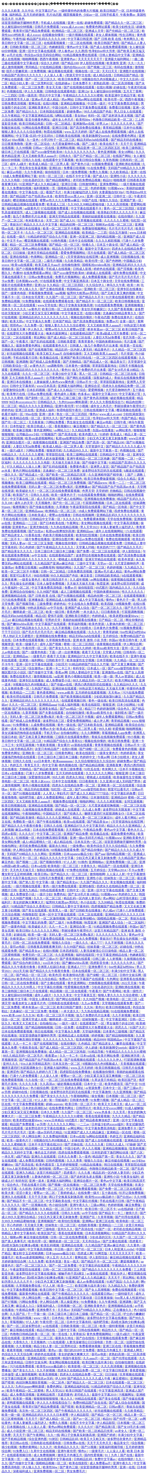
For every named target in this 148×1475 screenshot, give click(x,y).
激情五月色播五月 (109, 1350)
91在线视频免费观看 (125, 1011)
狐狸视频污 (20, 507)
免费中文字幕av (105, 1459)
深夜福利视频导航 (111, 1447)
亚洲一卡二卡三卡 (58, 668)
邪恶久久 (121, 1027)
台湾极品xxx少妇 (28, 434)
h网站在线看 (64, 115)
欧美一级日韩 (55, 611)
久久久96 (28, 1015)
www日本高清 (46, 386)
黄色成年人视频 (65, 394)
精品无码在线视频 (37, 789)
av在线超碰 (126, 1209)
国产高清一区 (96, 442)
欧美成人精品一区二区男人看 (49, 164)
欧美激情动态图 (74, 975)
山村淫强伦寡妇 (127, 898)
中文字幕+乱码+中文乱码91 (35, 135)
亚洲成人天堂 (94, 30)
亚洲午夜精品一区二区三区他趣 (89, 458)
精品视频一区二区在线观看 (69, 991)
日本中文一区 (93, 1084)
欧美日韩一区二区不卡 (81, 1104)
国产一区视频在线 (35, 1205)
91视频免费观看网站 (51, 478)
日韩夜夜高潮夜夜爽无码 (44, 946)
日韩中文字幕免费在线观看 (89, 107)
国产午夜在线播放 (49, 821)
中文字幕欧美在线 (58, 1201)
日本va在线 (38, 866)
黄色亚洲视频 (107, 152)
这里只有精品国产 (47, 749)
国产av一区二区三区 (87, 1418)
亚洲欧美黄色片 (39, 107)
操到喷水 (121, 712)
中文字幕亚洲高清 (76, 281)
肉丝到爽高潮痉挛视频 (52, 837)
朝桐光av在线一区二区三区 (114, 224)
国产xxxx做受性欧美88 (47, 152)
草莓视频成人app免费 (117, 733)
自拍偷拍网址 (70, 733)
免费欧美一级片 (24, 821)
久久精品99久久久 (76, 450)
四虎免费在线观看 (127, 511)
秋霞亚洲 (103, 583)
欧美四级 (107, 603)
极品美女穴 (118, 361)
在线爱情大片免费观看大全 (26, 333)
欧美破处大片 (25, 490)
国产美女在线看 (110, 1398)
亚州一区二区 (131, 648)
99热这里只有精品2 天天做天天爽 (102, 688)
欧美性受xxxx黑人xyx (70, 196)
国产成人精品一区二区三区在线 (69, 337)
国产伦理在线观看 (127, 1217)
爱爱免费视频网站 (73, 252)
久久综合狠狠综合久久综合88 (95, 761)
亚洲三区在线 (24, 410)
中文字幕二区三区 (22, 478)
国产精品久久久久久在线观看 (39, 1213)
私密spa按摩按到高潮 (70, 438)
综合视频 (137, 1443)
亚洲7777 (57, 1088)
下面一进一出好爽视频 (65, 652)
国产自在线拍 (85, 1338)
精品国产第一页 (103, 1156)
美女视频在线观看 (122, 882)
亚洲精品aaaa (34, 511)
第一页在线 (60, 1334)
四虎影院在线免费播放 (75, 1071)
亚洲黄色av (69, 59)
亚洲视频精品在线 (14, 595)
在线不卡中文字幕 (78, 176)
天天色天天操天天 (22, 870)
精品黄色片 (102, 349)
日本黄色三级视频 (115, 1031)
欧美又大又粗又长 (25, 1023)
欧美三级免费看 (72, 769)
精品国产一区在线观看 (114, 866)
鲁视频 (54, 1011)
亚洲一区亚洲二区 (99, 196)
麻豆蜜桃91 (121, 1378)
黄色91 (66, 369)
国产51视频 (89, 1447)
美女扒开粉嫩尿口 (94, 309)
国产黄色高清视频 (96, 398)
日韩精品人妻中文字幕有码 (71, 906)
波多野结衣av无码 (41, 1378)
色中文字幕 (49, 765)
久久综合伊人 (95, 285)
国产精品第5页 (105, 1427)
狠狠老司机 (54, 450)
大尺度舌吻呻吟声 (118, 390)
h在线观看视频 (132, 575)
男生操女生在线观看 (81, 422)
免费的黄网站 (28, 1447)
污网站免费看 (55, 422)
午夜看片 (22, 341)
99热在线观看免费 (52, 890)
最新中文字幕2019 (97, 248)
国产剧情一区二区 (38, 398)
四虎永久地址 (75, 777)
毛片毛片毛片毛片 (121, 228)
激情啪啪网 (97, 874)
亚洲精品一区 (54, 256)
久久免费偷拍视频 (19, 188)
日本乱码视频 (36, 390)
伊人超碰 (91, 1047)
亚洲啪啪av (97, 862)
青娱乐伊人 (118, 1273)
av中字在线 (55, 607)
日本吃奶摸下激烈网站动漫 (110, 1152)
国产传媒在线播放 (42, 507)
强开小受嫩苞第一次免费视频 (26, 71)
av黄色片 (34, 309)
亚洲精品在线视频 (68, 232)
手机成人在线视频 (53, 22)
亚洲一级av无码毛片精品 (87, 837)
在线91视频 (104, 87)
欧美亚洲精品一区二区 (92, 1406)
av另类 (6, 1092)
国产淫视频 (125, 269)
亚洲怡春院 (87, 886)
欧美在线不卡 (109, 143)
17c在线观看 (133, 531)
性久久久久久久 (133, 591)
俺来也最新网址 (57, 333)
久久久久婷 (131, 1281)
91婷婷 (104, 434)
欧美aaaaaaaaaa (63, 761)
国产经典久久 (73, 813)
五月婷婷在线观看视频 (91, 692)
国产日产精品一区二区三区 (92, 156)
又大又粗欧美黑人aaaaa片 (40, 156)
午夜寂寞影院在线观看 (85, 507)
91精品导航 (96, 1051)
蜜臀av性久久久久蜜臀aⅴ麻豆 (60, 200)
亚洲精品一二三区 (25, 523)
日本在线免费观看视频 (115, 535)
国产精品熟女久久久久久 (33, 628)
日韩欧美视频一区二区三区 (29, 47)
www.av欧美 (65, 692)
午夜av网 (104, 757)
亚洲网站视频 (66, 147)
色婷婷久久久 (128, 894)
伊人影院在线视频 (92, 63)
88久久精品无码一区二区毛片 (93, 680)
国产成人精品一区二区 (55, 1418)
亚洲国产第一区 (131, 200)
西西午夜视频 (49, 59)
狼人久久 (67, 1398)
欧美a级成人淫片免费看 (113, 333)
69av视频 (18, 139)
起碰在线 (119, 87)
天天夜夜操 (36, 422)
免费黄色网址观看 (98, 26)
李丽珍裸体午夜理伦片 (130, 406)
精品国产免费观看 (22, 1124)
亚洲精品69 (118, 797)
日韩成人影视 (82, 269)
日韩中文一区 (123, 196)
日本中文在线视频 (81, 240)
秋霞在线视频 (53, 131)
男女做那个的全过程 (120, 1023)
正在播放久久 (122, 1309)
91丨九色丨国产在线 (119, 1455)
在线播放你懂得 (53, 35)
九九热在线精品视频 (64, 527)
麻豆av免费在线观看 (90, 539)
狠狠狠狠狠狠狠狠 (46, 1398)
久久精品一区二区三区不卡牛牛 (62, 1209)
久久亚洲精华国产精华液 (105, 474)
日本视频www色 (27, 281)
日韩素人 (76, 345)
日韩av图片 (117, 1406)
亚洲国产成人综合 (77, 607)
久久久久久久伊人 (123, 123)
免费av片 (112, 321)
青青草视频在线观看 (109, 745)
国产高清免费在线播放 (85, 127)
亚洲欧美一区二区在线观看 (116, 785)
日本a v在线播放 (13, 773)
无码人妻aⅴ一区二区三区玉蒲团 (32, 543)
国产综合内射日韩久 (27, 963)
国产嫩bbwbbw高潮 (20, 624)
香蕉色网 (73, 611)
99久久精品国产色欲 (98, 111)
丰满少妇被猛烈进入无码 (81, 192)
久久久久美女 (63, 995)
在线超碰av (63, 83)
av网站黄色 (124, 430)
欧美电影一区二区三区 (63, 866)
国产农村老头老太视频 (118, 115)
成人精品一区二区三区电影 (68, 1051)
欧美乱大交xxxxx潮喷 (108, 1108)
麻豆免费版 (133, 1205)
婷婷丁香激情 (75, 878)
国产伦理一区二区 (126, 1418)
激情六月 (132, 1213)
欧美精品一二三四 (95, 232)
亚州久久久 (50, 418)
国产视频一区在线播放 (64, 1184)
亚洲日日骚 (60, 127)
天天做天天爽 (34, 1225)
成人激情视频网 (13, 67)
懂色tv (93, 414)
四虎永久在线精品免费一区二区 (123, 386)
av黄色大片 (38, 365)
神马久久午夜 (116, 285)
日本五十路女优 (108, 244)
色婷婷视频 (98, 188)
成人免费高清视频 (32, 1160)
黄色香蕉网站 (46, 692)
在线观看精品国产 (82, 333)
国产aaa (100, 854)
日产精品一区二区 (111, 620)
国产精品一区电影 (115, 507)
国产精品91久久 (27, 111)
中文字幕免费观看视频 (29, 1104)
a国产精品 (23, 1156)
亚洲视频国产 (47, 1221)
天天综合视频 (11, 914)
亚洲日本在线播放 (28, 228)
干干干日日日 (11, 632)
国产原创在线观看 (25, 708)
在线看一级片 (16, 236)
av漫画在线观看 (82, 745)
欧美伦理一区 (114, 99)
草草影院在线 (55, 454)
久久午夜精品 (11, 115)
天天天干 (114, 1277)
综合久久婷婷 (50, 63)
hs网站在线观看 (97, 1136)
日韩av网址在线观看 (89, 99)
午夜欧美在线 (28, 1047)
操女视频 (97, 1096)
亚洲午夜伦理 (64, 406)
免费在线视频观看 (118, 539)
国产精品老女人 (13, 535)
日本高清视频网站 (98, 1233)
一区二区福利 (135, 922)
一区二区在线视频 (80, 43)
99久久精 (105, 728)
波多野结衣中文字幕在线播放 (45, 1128)
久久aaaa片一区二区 (97, 1358)
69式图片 (102, 587)
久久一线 (53, 1435)
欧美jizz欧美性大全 (106, 648)
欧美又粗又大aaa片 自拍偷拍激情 (58, 264)
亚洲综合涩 (93, 386)
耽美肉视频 (84, 1039)
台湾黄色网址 (55, 377)
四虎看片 (70, 1172)
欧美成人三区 (56, 204)
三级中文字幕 (86, 563)
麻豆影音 (86, 575)
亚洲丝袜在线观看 (64, 688)
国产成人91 (101, 176)
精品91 (107, 180)
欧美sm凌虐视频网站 (39, 438)
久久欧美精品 (119, 172)
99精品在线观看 (35, 1350)
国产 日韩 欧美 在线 (108, 39)
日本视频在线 (16, 1427)
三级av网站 (98, 1205)
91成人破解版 (134, 1108)
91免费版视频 (31, 301)
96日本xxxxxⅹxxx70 (22, 402)
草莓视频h (17, 1322)
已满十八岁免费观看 (40, 773)
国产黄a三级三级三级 (67, 398)
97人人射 (70, 862)
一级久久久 (10, 474)
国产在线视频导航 (41, 349)
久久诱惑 (81, 51)
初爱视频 (118, 728)
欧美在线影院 (91, 704)
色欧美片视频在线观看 (58, 535)
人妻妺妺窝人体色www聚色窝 (54, 381)
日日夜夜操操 (104, 1297)
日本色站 (58, 1318)
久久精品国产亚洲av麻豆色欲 (54, 563)
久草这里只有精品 (104, 1080)
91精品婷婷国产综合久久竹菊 (47, 236)
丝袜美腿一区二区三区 (103, 946)
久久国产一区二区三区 (61, 297)
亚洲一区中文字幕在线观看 (38, 51)
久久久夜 (84, 1172)
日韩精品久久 (47, 402)
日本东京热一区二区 (88, 841)
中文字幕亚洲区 (117, 1019)
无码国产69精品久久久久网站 (27, 854)
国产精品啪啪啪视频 (39, 1027)
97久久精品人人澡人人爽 (24, 466)
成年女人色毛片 (63, 119)
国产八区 (137, 1152)
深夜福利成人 (103, 377)
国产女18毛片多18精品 (124, 369)
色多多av (84, 394)
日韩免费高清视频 (14, 103)
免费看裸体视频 (94, 519)
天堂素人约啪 (85, 547)
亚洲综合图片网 (63, 539)
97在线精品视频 (51, 67)
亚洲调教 (22, 361)
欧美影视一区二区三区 (84, 1366)
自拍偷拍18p (48, 1023)
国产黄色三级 (69, 1467)
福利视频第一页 (45, 188)
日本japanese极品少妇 (78, 854)
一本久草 (8, 1156)
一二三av (83, 1124)
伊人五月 (52, 1257)
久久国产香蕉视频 (120, 309)
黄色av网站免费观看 (62, 1427)
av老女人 (121, 1431)
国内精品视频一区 (109, 236)
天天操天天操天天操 (66, 462)
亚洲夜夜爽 (10, 579)
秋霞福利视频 (22, 1318)
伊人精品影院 (80, 1414)
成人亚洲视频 (110, 256)
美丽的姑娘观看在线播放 (99, 216)
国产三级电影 (46, 1229)
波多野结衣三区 (54, 720)
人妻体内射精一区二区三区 (125, 624)
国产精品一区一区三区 (65, 244)
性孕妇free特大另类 (102, 51)
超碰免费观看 (94, 22)
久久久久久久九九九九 (80, 152)
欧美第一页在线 (131, 345)
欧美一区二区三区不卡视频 (62, 228)
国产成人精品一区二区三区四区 (62, 1047)
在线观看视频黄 (55, 43)
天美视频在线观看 (133, 1063)
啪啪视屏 (119, 180)
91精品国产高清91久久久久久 (22, 75)
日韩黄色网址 (64, 753)
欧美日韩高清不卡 (55, 579)
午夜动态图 (102, 317)
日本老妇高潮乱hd (35, 1108)
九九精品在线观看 (22, 1229)
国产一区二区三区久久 (41, 79)
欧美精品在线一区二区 (25, 418)
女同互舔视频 (25, 745)
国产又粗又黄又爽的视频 (118, 293)
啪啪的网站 (116, 494)
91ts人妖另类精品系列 (18, 749)
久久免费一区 (34, 325)
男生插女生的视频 (22, 583)
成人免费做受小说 (58, 680)
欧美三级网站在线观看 (82, 454)
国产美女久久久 (60, 648)
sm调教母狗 (55, 365)
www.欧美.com (11, 1015)
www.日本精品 (54, 1120)
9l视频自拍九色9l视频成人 (100, 79)
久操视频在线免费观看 (38, 809)
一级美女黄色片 (30, 579)
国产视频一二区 (123, 458)
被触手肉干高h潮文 (71, 1273)
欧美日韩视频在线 (127, 301)
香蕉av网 (61, 672)
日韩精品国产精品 (126, 75)
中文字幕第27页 (130, 394)
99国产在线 (90, 200)
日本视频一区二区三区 (121, 1096)
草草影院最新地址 (105, 365)
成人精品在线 (102, 75)
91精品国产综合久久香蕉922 (63, 741)
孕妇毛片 (63, 793)
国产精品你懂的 (92, 850)
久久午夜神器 (34, 172)
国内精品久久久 (120, 587)
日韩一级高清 (28, 95)
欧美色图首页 (114, 1084)
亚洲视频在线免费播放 (100, 499)
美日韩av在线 (19, 1443)
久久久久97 (27, 833)
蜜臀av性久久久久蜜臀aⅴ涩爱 (65, 329)
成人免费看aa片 (101, 1463)
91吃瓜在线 (92, 769)
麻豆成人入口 (25, 1305)
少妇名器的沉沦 (33, 180)
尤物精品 (116, 490)
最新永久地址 (58, 845)
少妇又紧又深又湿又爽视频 (41, 313)
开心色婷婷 (27, 547)
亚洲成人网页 (133, 1350)
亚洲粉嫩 (136, 1378)
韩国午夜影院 (72, 1358)
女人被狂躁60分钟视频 (17, 26)
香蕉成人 (116, 434)
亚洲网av (88, 1221)
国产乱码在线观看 (43, 341)
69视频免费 (123, 603)
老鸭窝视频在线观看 (21, 1402)
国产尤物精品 (72, 361)
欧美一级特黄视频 (112, 1326)
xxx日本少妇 (52, 963)
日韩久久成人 (115, 1144)
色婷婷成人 (100, 616)
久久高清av (48, 1084)
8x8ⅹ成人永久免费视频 (82, 938)
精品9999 (99, 1039)
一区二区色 (57, 1382)
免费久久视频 (98, 172)
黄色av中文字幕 (115, 829)
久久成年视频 (79, 579)
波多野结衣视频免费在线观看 (96, 555)
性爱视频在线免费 (77, 987)
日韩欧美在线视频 (68, 135)
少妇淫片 (61, 664)
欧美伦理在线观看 (19, 696)
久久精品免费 (81, 430)
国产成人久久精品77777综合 (67, 390)
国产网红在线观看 (79, 377)
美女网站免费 (11, 841)
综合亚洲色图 (38, 1439)
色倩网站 (37, 256)
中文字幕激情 (136, 874)
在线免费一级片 (89, 1192)
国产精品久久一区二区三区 (124, 22)
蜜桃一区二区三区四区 (79, 644)
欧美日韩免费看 (69, 79)
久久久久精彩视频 (108, 240)
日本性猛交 (18, 426)
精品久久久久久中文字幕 (41, 224)
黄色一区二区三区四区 (119, 208)
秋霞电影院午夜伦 (69, 410)
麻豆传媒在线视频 (117, 1160)
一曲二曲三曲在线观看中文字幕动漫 (68, 1297)
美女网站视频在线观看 (97, 523)
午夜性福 (19, 39)
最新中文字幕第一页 (104, 450)
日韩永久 (65, 156)
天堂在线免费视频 (127, 281)
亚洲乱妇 (55, 168)
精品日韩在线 (46, 1330)
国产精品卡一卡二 (111, 1213)
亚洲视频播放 (134, 305)
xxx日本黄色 (42, 761)
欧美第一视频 (22, 1398)
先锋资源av (18, 938)
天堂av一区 (105, 563)
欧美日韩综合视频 (88, 160)
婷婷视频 (97, 1035)
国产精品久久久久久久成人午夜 (89, 1378)
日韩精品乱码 (69, 1439)
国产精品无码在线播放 (126, 139)
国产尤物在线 (74, 1144)
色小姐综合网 (40, 1088)
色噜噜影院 (30, 914)
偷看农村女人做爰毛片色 (29, 1003)
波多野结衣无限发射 (117, 809)
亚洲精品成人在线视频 (61, 599)
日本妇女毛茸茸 (33, 297)
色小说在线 (88, 902)
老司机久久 (82, 1394)
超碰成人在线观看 (99, 273)
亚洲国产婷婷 (106, 1435)
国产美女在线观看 (35, 910)
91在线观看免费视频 (109, 305)
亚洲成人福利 (45, 410)
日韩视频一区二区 (70, 1305)
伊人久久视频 (34, 91)
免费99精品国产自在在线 (90, 1402)
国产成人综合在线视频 (124, 1402)
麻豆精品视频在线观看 (28, 620)
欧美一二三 (117, 482)
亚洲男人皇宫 (100, 466)
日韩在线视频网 (84, 515)
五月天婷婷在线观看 (70, 773)
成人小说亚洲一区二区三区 (26, 1431)
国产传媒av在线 (62, 684)
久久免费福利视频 (55, 1136)
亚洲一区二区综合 (38, 143)
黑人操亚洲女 (70, 1301)
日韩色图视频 (55, 1160)
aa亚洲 (58, 676)
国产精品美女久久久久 (17, 551)
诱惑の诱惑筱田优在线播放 (93, 684)
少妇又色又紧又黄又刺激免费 (107, 438)
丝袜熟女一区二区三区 (120, 878)
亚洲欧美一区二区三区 (100, 289)
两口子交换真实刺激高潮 (76, 305)
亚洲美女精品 (48, 708)
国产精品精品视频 (92, 765)
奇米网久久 (131, 39)
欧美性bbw (83, 119)
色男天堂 (88, 490)
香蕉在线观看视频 (98, 1116)
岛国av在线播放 (103, 430)
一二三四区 (9, 95)
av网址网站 (75, 1128)
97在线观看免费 (51, 281)
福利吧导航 (27, 797)
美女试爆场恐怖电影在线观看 (22, 733)
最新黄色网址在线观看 (35, 1293)
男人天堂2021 (89, 527)
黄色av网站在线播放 (36, 248)
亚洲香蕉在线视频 (132, 979)
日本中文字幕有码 (79, 1322)
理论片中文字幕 (50, 95)
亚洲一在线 (75, 22)
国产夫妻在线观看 (51, 712)
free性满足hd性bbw (133, 632)
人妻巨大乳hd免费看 (107, 337)
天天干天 (126, 143)
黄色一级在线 (98, 700)
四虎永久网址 (74, 1088)
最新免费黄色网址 (28, 345)
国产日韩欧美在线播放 (85, 910)
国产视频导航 (25, 603)
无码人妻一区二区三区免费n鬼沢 (51, 486)
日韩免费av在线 (74, 1443)
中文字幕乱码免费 (123, 793)
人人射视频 (114, 958)
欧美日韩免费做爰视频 (100, 478)
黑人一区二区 (88, 373)
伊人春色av (65, 51)
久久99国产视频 (48, 591)
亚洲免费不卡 (98, 967)
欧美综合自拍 (135, 724)
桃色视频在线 (68, 765)
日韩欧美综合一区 (15, 365)
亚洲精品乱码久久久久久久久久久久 (44, 317)
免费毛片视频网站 (68, 277)
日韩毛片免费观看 (47, 26)
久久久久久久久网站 (100, 773)
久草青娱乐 (77, 1334)
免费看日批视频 (120, 107)
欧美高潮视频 (48, 1374)
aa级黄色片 (31, 208)
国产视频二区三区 (100, 67)
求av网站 (67, 99)
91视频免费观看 (103, 164)
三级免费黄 (44, 603)
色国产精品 (129, 418)
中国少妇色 (60, 107)
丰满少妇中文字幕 (64, 373)
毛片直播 (130, 341)
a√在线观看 (51, 1326)
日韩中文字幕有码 (22, 386)
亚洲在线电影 (19, 256)
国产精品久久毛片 (130, 547)
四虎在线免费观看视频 (74, 1152)
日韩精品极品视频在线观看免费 (23, 204)
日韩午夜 (120, 422)
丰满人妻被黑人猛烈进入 (117, 527)
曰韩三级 (98, 958)
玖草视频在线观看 (90, 220)
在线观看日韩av (102, 1293)
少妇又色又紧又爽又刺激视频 (54, 1281)
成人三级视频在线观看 (41, 212)
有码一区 (94, 115)
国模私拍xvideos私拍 (96, 264)
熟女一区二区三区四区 (72, 414)
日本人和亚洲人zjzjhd (120, 1249)
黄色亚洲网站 (43, 430)
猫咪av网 (16, 1237)
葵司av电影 (18, 946)
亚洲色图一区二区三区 (38, 1338)
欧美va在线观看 (22, 264)
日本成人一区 (96, 668)
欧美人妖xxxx (41, 781)
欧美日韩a (41, 874)
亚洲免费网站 (109, 184)
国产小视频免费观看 (30, 269)
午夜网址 (73, 523)
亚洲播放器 (36, 599)
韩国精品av (75, 289)
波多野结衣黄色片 (120, 1439)
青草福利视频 (77, 624)
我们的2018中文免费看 (80, 1350)
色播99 (17, 273)
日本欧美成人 (38, 515)
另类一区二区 (11, 648)
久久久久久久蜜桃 (117, 220)
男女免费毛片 (76, 1471)
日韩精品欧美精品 (107, 575)
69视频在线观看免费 (65, 850)
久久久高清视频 (118, 204)
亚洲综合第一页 (81, 926)
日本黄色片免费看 (106, 628)
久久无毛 (119, 1112)
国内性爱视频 (93, 1455)
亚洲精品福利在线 (77, 1386)
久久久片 (94, 632)
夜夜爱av (51, 1055)
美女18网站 (126, 152)
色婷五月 (16, 765)
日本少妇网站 (126, 704)
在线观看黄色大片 (55, 345)
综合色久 (123, 708)
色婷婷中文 (88, 757)
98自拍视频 (41, 575)
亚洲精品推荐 (46, 1394)
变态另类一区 (132, 337)
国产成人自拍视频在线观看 (77, 212)
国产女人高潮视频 (98, 1289)
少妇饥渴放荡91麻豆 (107, 696)
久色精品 (84, 1043)
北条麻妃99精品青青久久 (120, 313)
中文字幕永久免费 (38, 321)
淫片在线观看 (97, 252)
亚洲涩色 (13, 1071)
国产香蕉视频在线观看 (75, 958)
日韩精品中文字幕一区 (115, 454)
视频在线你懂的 (82, 317)
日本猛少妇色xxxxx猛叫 (107, 1124)
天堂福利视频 (91, 1031)
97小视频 (82, 406)
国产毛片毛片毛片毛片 (124, 277)
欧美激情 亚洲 (117, 63)
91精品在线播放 (91, 1164)
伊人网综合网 (133, 644)
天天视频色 (75, 478)
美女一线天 (72, 1261)
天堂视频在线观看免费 (117, 1003)
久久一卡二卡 (58, 926)
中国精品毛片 (52, 813)
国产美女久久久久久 (55, 1096)
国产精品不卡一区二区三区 (95, 301)
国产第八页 (26, 882)
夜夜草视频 (15, 1350)
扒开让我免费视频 (132, 1192)
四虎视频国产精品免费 (107, 906)
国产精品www (98, 482)
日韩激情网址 (88, 184)
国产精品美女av (98, 821)
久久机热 (25, 1188)
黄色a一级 (55, 1350)
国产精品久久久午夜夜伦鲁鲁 (22, 825)
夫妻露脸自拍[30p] (112, 192)
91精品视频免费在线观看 (80, 55)
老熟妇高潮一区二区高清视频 (113, 83)
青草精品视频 (112, 127)
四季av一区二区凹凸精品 (70, 1168)
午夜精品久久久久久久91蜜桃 (83, 95)
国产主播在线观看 (52, 289)
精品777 (90, 708)
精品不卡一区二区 (25, 858)
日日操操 (19, 252)
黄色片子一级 (126, 599)
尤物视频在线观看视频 (104, 983)
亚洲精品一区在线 (119, 1132)
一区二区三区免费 (32, 87)
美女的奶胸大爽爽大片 (29, 902)
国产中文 (131, 1084)
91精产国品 (114, 1281)
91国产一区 (104, 1229)
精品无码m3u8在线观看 (93, 139)
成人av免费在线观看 (91, 1281)
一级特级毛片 (124, 1293)
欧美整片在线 (16, 394)
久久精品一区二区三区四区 (65, 285)
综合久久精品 (126, 478)
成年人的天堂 (24, 503)
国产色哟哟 (114, 260)
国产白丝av (36, 531)
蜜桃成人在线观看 (71, 559)
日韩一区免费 (64, 1027)
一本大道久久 (90, 611)
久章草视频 (30, 712)
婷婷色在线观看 (104, 269)
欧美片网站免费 (126, 680)
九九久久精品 (121, 1116)
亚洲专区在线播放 (129, 289)
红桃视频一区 (25, 837)
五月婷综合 (111, 636)
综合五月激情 (118, 232)
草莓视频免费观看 (41, 293)
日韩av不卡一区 (87, 381)
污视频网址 (127, 1394)
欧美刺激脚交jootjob (96, 135)
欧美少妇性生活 (124, 26)
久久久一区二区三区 (39, 232)
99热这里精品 (36, 607)
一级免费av (78, 845)
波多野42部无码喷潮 (125, 583)
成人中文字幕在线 (91, 599)
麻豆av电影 (15, 172)
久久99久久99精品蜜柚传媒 (86, 204)
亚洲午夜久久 (79, 1205)
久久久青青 (75, 1160)
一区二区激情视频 (53, 918)
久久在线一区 (35, 1080)
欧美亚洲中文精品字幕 (121, 95)
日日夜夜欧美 (110, 611)
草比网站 (40, 337)
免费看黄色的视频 (125, 749)
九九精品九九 (134, 567)
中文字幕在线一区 (32, 192)
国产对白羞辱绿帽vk (81, 918)
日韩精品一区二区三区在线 (118, 373)
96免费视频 (75, 922)
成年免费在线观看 (126, 273)
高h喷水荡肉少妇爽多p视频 (20, 1245)
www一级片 (42, 1318)
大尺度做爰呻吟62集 (66, 143)
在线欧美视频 (87, 1225)
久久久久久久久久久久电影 (32, 462)
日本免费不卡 (82, 83)
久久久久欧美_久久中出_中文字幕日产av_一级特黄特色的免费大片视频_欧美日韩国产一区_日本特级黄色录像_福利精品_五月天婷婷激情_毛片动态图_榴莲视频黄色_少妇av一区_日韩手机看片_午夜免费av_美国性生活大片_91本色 (74, 14)
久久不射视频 (61, 628)
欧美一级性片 (133, 991)
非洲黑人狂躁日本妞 (52, 967)
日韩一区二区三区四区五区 (62, 1269)
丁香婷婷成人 (67, 1192)
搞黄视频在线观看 (45, 442)
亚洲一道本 (47, 414)
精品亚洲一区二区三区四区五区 (99, 147)
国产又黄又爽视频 (124, 664)
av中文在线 (39, 555)
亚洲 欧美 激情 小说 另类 (90, 640)
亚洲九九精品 (28, 890)
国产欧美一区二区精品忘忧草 (66, 474)
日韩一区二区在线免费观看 (32, 942)
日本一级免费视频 (75, 172)
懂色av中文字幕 (78, 47)
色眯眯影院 (57, 47)
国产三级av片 (49, 958)
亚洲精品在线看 (72, 1245)
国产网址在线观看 (68, 999)
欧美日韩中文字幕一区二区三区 (62, 1289)
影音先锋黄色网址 (38, 119)
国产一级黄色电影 (14, 293)
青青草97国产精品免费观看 (32, 30)
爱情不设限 (56, 616)
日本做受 (8, 1374)
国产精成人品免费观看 (45, 361)
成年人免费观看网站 (110, 716)
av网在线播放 (99, 579)
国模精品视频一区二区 (73, 188)
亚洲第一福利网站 (32, 660)
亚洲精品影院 (37, 1358)
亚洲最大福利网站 (117, 59)
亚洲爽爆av (82, 486)
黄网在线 (34, 103)
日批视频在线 (130, 256)
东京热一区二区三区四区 (36, 1410)
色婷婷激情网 (106, 708)
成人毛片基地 (46, 499)
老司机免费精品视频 (87, 180)
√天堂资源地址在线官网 (82, 256)
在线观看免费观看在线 (58, 301)
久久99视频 (23, 147)
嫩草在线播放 (125, 1043)
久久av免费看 (90, 1003)
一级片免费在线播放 (36, 539)
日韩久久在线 (31, 160)
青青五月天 (32, 765)
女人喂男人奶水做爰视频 (47, 458)
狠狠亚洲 (109, 704)
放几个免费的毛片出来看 (30, 216)
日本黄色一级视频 (78, 365)
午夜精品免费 (93, 829)
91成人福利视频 (69, 704)
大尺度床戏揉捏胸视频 (104, 805)
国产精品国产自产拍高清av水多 (32, 196)
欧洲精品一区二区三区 (68, 30)
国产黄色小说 (80, 164)
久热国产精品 (41, 688)
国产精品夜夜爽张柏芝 (95, 1120)
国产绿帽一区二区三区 (95, 749)
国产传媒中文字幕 (95, 462)
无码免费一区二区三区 (48, 1188)
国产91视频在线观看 (71, 595)
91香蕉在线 (33, 535)
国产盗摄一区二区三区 (75, 418)
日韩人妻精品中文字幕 (115, 55)
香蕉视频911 (63, 426)
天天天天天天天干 (90, 59)
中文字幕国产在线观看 (51, 624)
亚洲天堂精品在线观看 (65, 216)
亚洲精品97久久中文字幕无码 (88, 656)
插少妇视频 (10, 1447)
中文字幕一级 (45, 882)
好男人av (102, 123)
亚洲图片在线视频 (132, 71)
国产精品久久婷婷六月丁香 (39, 1071)
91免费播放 (21, 724)
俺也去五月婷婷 (45, 1152)
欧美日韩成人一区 (40, 426)
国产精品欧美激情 (46, 769)
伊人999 (60, 1378)
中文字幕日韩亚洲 (80, 39)
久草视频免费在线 (58, 640)
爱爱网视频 (96, 390)
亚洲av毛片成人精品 (45, 99)
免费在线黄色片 (122, 317)
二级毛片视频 (53, 260)
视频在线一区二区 (88, 71)
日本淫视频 (105, 660)
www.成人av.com (72, 26)
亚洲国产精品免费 (72, 442)
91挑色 (82, 862)
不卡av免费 (136, 870)
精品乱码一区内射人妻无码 (74, 349)
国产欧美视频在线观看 (76, 696)
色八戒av (109, 910)
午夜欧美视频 (46, 745)
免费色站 (60, 894)
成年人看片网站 (78, 797)
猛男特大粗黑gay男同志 (83, 293)
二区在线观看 (22, 337)
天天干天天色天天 (99, 1443)
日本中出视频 (133, 127)
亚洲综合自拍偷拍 (22, 591)
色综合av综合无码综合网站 (43, 55)
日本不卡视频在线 (132, 769)
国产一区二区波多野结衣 (24, 1326)
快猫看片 (8, 628)
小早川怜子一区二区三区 (58, 139)
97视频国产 (49, 434)
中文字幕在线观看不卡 (86, 208)
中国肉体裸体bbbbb (109, 341)
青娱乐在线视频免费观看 (108, 737)
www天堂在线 (47, 305)
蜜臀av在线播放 (60, 515)
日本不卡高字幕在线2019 (20, 878)
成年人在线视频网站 (109, 531)
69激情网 (54, 1358)
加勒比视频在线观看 (51, 870)
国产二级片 (90, 143)
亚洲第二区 (17, 918)
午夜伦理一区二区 (35, 648)
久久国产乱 (18, 1314)
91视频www (116, 188)
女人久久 (8, 1386)
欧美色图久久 (88, 434)
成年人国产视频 (51, 644)
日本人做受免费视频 (51, 583)
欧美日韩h (23, 930)
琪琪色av (16, 325)
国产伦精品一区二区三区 (123, 30)
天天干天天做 (38, 1197)
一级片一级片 (68, 1023)
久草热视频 (110, 160)
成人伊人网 (101, 720)
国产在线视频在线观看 (79, 87)
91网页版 (101, 1253)
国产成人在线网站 (70, 499)
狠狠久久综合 (109, 200)
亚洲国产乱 (88, 1217)
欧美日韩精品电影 (32, 123)
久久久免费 (36, 1261)
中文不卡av (15, 240)
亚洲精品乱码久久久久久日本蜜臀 (45, 1414)
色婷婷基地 (128, 753)
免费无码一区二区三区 (38, 954)
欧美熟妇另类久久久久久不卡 (118, 212)
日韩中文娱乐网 (130, 975)
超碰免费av (75, 111)
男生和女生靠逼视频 (33, 168)
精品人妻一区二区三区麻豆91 (93, 817)
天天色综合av (91, 1241)
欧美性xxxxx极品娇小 (100, 1197)
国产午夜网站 (112, 991)
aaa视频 (60, 293)
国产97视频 (10, 1301)
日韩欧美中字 (55, 660)
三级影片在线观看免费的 (72, 737)
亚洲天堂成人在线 (35, 1019)
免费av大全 (47, 728)
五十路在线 (110, 1192)
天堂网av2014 (117, 870)
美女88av (80, 115)
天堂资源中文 (137, 361)
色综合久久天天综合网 (17, 1354)
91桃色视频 (59, 240)
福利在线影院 (85, 954)
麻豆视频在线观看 (61, 71)
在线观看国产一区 (92, 1023)
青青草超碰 (111, 632)
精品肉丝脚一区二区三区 (77, 224)
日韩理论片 (84, 1108)
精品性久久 (110, 1330)
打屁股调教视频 (94, 503)
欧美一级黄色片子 (64, 494)
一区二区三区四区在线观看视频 (115, 357)
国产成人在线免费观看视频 (109, 47)
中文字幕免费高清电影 (124, 103)
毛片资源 (127, 353)
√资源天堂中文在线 (78, 75)
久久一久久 (136, 63)
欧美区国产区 (127, 1080)
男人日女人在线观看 (128, 111)
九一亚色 (33, 139)
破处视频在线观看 (123, 398)
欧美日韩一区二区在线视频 (61, 309)
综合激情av (36, 668)
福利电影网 (15, 208)
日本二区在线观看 (119, 503)
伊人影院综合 (131, 551)
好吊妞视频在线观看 (21, 353)
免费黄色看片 (79, 466)
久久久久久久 (72, 519)
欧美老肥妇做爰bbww (124, 616)
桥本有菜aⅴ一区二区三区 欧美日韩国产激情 (52, 1007)
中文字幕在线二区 (22, 499)
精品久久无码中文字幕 (68, 248)
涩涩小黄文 (24, 1192)
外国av (113, 640)
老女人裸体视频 (107, 35)
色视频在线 (15, 91)
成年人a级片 (18, 164)
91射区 (53, 1439)
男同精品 (31, 67)
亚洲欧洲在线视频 (128, 164)
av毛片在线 (15, 55)
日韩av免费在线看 (41, 277)
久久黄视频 (24, 1346)
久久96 (89, 1007)
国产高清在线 (67, 434)
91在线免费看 (97, 168)
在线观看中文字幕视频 (58, 160)
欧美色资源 (126, 559)
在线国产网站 (122, 156)
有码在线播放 (123, 67)
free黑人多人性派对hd (130, 1297)
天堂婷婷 (102, 490)
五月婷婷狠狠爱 (67, 1164)
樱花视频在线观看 (25, 200)
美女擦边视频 (28, 728)
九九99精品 (106, 902)
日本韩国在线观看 (52, 111)
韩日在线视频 (44, 1031)
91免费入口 (21, 1451)
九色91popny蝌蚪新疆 (73, 402)
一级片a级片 (15, 450)
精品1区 (40, 616)
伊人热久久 (36, 329)
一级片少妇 (44, 894)
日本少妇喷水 (82, 628)
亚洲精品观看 (114, 724)
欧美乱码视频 (50, 1245)
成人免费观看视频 (94, 277)
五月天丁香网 (132, 91)
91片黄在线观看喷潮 (120, 297)
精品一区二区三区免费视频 (29, 244)
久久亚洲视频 (64, 954)
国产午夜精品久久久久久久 (55, 547)
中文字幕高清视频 (126, 523)
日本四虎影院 (69, 950)
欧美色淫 (33, 918)
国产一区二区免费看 (63, 1265)
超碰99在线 (20, 1092)
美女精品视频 (28, 1209)
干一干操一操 (37, 1314)
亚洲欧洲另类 (130, 1055)
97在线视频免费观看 (55, 208)
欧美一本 (133, 285)
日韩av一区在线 (44, 147)
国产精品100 (69, 63)
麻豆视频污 (81, 426)
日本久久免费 (50, 1112)
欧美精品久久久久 (67, 1447)
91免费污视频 (100, 1100)
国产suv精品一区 (71, 708)
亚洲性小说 (118, 176)
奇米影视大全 (35, 220)
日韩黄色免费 (79, 1100)
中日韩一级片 (97, 103)
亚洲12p (83, 91)
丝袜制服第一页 (93, 1019)
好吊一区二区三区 (51, 176)
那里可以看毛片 (21, 575)
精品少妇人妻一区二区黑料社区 (32, 83)
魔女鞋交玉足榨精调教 (17, 874)
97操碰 (131, 1144)
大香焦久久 (89, 866)
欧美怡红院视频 (87, 535)
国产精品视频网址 (58, 180)
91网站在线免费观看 (36, 127)
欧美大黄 (8, 1192)
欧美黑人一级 (58, 910)
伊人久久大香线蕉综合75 (107, 402)
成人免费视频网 (45, 1455)
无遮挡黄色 (65, 1394)
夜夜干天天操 (91, 652)
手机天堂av (51, 733)
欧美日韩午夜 (129, 640)
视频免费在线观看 (65, 801)
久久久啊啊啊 (90, 733)
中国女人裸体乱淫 (42, 999)
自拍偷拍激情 (75, 712)
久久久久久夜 (28, 1084)
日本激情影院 (100, 797)
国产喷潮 (8, 1382)
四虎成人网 (85, 1253)
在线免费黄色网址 (124, 135)
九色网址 (112, 979)
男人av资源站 (124, 676)
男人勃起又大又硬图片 (18, 636)
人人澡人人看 (53, 75)
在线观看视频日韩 (74, 700)
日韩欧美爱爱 (67, 341)
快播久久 (88, 244)
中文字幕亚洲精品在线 (38, 115)
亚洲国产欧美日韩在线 (76, 357)
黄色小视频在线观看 (79, 676)
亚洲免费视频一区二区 (122, 862)
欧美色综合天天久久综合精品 (107, 845)
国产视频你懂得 (51, 862)
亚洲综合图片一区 (18, 442)
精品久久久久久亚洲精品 (36, 406)
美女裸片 (63, 745)
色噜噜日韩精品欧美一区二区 (112, 119)
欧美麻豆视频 (22, 430)
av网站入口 (62, 430)
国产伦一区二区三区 (67, 503)
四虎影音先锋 (99, 963)
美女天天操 (54, 87)
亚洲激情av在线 (84, 123)
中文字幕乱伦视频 (50, 987)
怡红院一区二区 (62, 789)
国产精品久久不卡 (91, 297)
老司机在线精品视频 (127, 1229)
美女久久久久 (125, 1156)
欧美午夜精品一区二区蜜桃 (25, 1390)
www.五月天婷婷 (76, 131)
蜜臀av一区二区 (72, 1075)
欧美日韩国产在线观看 (81, 1390)
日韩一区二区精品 (58, 123)
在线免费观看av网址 (38, 273)
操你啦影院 (53, 172)
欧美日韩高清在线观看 (124, 700)
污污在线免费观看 (14, 599)
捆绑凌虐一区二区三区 (29, 611)
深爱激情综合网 (14, 390)
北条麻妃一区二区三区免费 (62, 470)
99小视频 (133, 737)
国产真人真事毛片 (14, 1241)
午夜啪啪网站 (31, 813)
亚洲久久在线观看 (44, 1156)
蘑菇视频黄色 (130, 1261)
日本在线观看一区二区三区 (91, 971)
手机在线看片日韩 (25, 357)
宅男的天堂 (53, 620)
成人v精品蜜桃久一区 (37, 841)
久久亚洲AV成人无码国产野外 (120, 781)
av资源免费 (93, 1088)
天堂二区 (52, 220)
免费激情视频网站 (94, 228)
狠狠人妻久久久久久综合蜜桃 (22, 131)
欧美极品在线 (49, 357)
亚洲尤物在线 (39, 527)
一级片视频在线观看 (80, 35)
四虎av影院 (10, 833)
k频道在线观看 (134, 470)
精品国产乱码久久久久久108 (46, 39)
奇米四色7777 (106, 547)
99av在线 (31, 414)
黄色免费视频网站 (99, 1334)
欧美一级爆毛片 (27, 644)
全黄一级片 (128, 321)
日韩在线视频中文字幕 (99, 410)
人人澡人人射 (116, 874)
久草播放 (62, 507)
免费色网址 (55, 1386)
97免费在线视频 (78, 870)
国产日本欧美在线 (52, 523)
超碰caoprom (55, 1104)
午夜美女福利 (130, 1176)
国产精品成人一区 (96, 361)
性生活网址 (127, 35)
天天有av (114, 692)
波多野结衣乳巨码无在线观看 (102, 470)
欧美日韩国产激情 (107, 43)
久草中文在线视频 (43, 1451)
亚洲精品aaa (85, 531)
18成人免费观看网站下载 (20, 176)
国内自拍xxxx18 (75, 67)
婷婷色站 (8, 410)
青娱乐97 (16, 224)
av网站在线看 (16, 1358)
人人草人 (49, 793)
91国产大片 (138, 1027)
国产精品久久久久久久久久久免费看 (107, 1269)
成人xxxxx (33, 35)
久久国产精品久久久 (94, 882)
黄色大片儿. (135, 829)
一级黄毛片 (38, 656)
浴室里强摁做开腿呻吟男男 (20, 22)
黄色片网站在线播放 (27, 470)
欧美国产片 (21, 494)
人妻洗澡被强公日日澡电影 (99, 950)
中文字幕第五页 (72, 313)
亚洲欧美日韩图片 (78, 616)
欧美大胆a (17, 321)
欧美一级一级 (104, 676)
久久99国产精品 (74, 946)
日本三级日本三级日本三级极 (54, 551)
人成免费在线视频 (43, 724)
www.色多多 (103, 1112)
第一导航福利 (58, 1100)
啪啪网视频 (30, 59)
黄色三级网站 (75, 1318)
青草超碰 (22, 458)
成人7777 (96, 942)
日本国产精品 (62, 321)
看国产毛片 (54, 192)
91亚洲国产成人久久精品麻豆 (39, 184)
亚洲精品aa (21, 656)
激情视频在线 (43, 676)
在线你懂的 (126, 216)
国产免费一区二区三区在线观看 (99, 551)
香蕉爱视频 (138, 1370)
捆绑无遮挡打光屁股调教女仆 (104, 813)
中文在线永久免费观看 (84, 603)
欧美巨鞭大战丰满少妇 (91, 1285)
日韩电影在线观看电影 (61, 91)
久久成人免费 (91, 809)
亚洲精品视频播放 (73, 103)
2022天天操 (20, 971)
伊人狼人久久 (28, 289)
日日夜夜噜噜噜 (13, 143)
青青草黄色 (86, 341)
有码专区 (79, 668)
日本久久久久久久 (14, 309)
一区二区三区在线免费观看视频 (59, 490)
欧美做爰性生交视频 (81, 660)
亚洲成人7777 (77, 967)
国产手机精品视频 (14, 1439)
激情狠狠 (45, 1168)
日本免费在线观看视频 (29, 640)
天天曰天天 (110, 71)
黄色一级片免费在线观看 (60, 886)
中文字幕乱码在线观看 (95, 1265)
